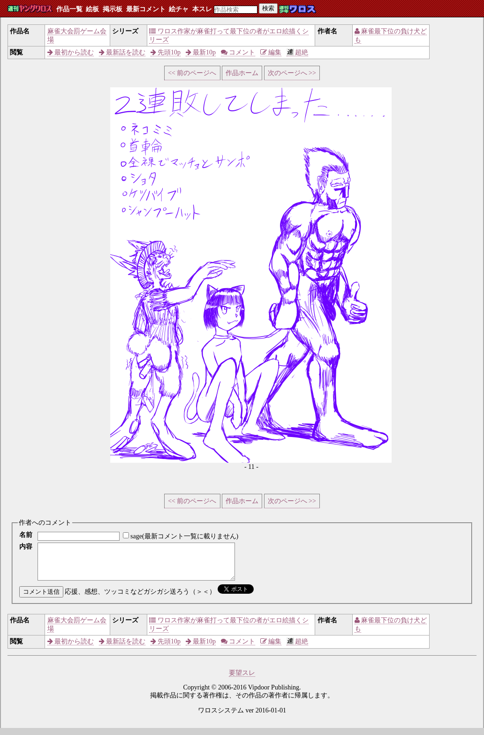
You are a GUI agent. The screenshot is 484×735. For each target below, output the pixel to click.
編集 (271, 52)
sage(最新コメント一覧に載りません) (184, 536)
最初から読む (70, 52)
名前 (25, 534)
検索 (268, 8)
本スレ (202, 9)
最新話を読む (122, 52)
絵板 (92, 9)
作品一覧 (69, 9)
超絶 (298, 52)
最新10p (201, 52)
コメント (238, 52)
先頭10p (166, 52)
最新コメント (146, 9)
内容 (25, 546)
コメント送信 (41, 598)
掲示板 (112, 9)
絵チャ (179, 9)
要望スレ (242, 679)
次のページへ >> (292, 73)
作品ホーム (242, 73)
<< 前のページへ (192, 73)
